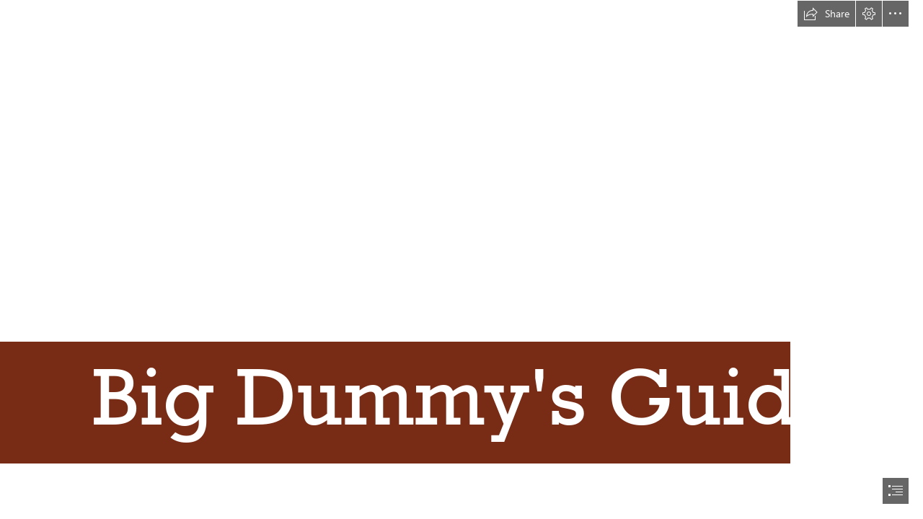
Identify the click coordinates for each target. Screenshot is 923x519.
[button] (826, 14)
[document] (461, 259)
